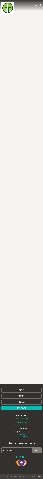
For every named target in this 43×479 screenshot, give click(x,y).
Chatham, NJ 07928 (21, 422)
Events (21, 396)
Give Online (21, 408)
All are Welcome (10, 18)
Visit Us (21, 390)
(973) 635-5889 (21, 434)
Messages (21, 402)
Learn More (8, 33)
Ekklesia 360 (37, 476)
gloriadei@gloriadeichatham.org (21, 437)
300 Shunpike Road (21, 419)
